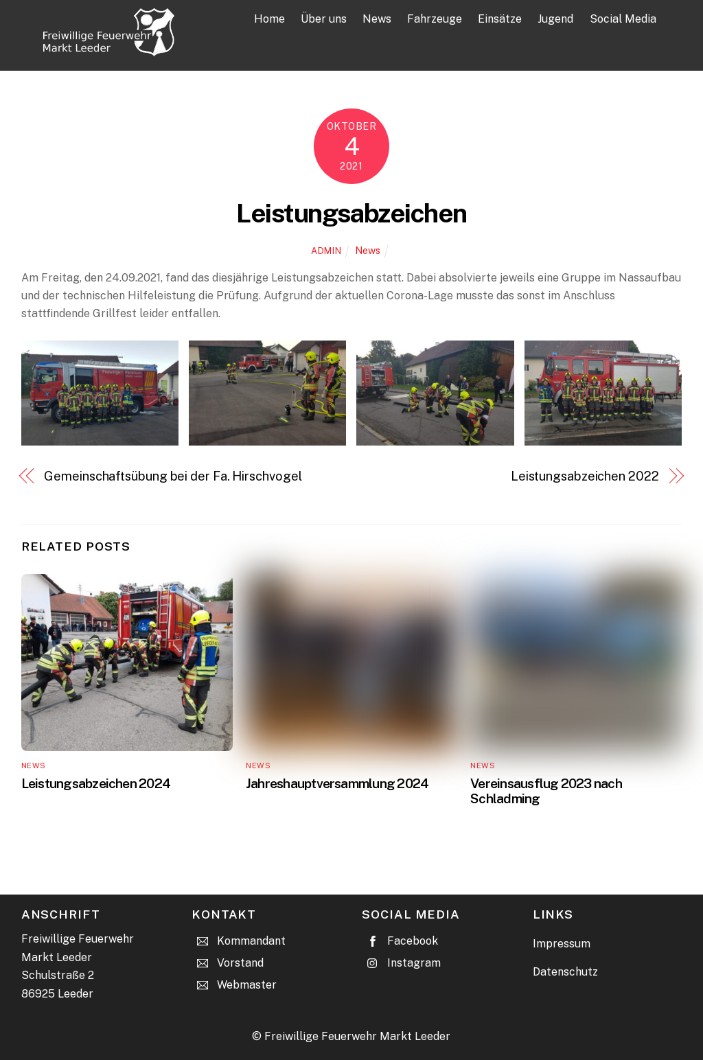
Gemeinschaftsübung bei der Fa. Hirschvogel (172, 476)
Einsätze (500, 18)
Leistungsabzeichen (351, 213)
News (376, 18)
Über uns (324, 18)
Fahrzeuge (434, 18)
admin (326, 251)
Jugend (555, 18)
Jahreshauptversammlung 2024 (337, 783)
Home (269, 18)
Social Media (623, 18)
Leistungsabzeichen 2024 (95, 783)
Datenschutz (565, 971)
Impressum (561, 943)
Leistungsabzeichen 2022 (585, 476)
